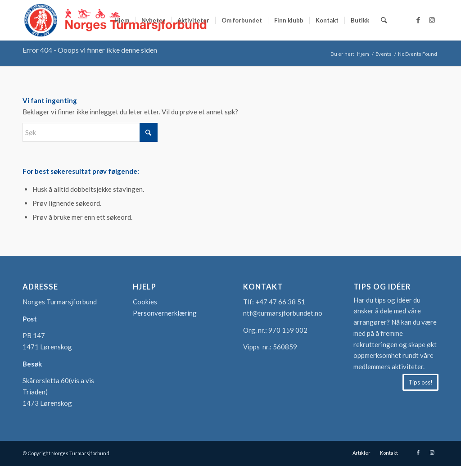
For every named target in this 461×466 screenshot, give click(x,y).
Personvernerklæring (165, 313)
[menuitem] (121, 20)
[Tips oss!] (420, 382)
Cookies (145, 302)
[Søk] (384, 20)
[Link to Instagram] (431, 20)
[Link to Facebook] (418, 20)
